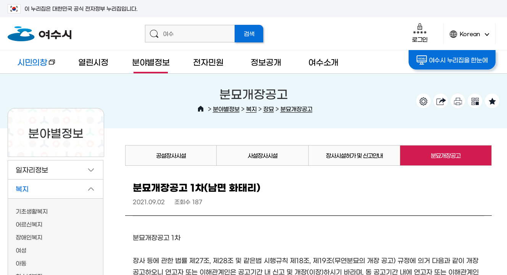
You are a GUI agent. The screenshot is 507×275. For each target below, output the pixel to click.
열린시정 (93, 62)
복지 (251, 109)
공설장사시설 (171, 155)
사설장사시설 (262, 155)
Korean (469, 37)
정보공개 (266, 62)
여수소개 (323, 62)
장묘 (268, 109)
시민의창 (31, 65)
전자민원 (208, 62)
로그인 (420, 32)
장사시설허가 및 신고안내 (354, 155)
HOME (200, 109)
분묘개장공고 (296, 109)
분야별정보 (151, 62)
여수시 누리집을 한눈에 (452, 60)
